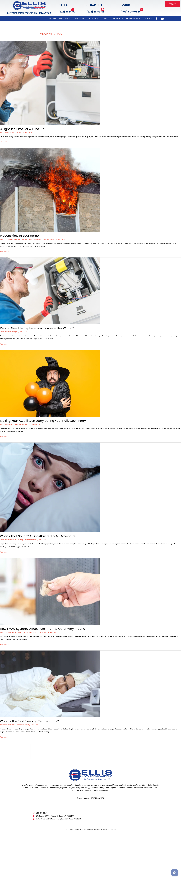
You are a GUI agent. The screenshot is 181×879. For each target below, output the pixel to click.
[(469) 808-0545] (141, 9)
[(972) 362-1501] (72, 9)
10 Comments (5, 424)
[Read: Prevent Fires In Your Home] (50, 190)
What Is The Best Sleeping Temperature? (29, 721)
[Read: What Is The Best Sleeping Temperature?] (50, 684)
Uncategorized (49, 239)
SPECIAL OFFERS (94, 19)
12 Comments (5, 132)
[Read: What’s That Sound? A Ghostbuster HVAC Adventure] (50, 487)
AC (12, 424)
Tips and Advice (38, 239)
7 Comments (4, 239)
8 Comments (4, 540)
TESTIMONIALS (117, 19)
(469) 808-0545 (131, 11)
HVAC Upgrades (26, 239)
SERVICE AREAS (79, 19)
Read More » (4, 141)
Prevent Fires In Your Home (19, 236)
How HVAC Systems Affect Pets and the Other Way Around (42, 629)
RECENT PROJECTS (133, 19)
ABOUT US (52, 19)
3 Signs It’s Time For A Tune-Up (22, 129)
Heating (18, 132)
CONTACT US (147, 19)
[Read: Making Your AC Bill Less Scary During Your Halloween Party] (50, 383)
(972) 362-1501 (67, 11)
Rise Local (113, 829)
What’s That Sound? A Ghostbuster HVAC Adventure (38, 536)
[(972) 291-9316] (103, 9)
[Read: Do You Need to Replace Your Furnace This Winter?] (50, 291)
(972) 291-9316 (95, 11)
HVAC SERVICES (65, 19)
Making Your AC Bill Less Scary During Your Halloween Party (43, 421)
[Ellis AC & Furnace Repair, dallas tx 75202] (16, 751)
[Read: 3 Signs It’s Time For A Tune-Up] (50, 83)
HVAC (13, 132)
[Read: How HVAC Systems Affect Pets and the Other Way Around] (50, 591)
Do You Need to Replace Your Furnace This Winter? (37, 328)
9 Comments (4, 332)
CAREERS (106, 19)
